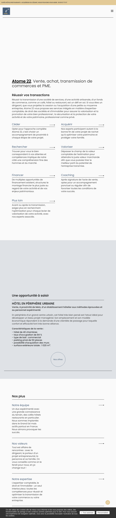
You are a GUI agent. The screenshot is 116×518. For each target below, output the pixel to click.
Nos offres (58, 359)
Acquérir (66, 124)
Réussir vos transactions (31, 95)
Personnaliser (103, 513)
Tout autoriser (87, 513)
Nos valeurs (19, 443)
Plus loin (17, 200)
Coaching (67, 175)
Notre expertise (22, 479)
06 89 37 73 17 (62, 2)
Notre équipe (20, 405)
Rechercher (19, 147)
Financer (17, 175)
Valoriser (67, 147)
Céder (16, 124)
